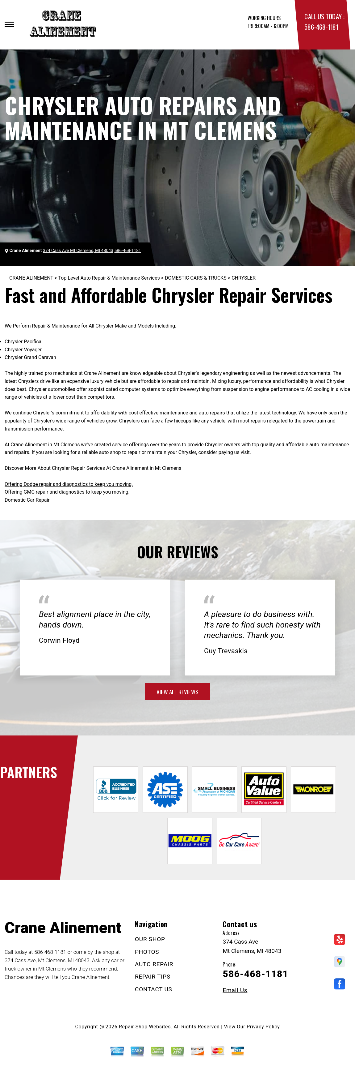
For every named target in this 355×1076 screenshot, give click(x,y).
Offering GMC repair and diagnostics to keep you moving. (67, 492)
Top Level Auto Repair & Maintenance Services (109, 278)
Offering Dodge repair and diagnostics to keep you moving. (69, 484)
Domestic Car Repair (27, 500)
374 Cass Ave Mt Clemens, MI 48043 (78, 250)
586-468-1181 (321, 27)
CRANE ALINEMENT (31, 278)
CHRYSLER (244, 278)
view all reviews (177, 691)
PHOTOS (147, 951)
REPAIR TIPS (152, 976)
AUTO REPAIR (154, 964)
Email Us (235, 990)
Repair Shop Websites (145, 1027)
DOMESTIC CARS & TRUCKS (196, 278)
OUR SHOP (150, 939)
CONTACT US (153, 989)
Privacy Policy (263, 1027)
